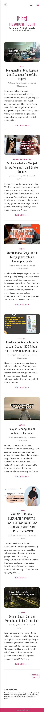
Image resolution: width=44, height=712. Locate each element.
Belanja (22, 338)
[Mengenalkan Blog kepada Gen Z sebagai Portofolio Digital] (22, 61)
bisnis (22, 249)
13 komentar (23, 628)
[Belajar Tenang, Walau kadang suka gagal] (22, 419)
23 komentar (23, 86)
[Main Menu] (37, 4)
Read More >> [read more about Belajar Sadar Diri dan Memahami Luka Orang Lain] (22, 664)
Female (22, 510)
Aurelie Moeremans (22, 159)
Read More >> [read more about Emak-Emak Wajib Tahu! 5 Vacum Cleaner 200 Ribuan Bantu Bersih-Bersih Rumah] (22, 388)
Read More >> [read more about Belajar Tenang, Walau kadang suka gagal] (22, 476)
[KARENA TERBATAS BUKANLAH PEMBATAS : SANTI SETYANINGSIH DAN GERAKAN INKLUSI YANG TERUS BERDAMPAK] (22, 505)
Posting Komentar (23, 268)
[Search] (31, 5)
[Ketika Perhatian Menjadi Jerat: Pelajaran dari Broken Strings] (22, 154)
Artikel (22, 425)
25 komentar (23, 358)
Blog (22, 67)
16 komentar (23, 179)
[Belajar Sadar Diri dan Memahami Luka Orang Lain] (22, 607)
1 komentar (23, 538)
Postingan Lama (35, 676)
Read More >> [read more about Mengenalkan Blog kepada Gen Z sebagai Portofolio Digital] (22, 125)
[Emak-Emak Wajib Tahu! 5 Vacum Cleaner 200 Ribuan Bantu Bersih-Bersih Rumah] (22, 333)
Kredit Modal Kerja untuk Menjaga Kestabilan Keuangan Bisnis (22, 257)
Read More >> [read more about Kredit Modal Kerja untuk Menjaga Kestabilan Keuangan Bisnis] (22, 305)
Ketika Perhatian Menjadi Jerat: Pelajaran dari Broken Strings (22, 167)
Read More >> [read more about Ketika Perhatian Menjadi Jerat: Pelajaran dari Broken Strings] (22, 215)
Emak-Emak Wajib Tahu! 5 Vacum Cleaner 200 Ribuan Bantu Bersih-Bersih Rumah (22, 346)
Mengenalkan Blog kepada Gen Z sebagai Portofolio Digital (22, 75)
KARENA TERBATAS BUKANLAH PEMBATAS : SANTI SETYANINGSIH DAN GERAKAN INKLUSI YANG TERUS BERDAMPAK (22, 522)
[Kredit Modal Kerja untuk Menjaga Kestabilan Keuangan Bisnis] (22, 243)
